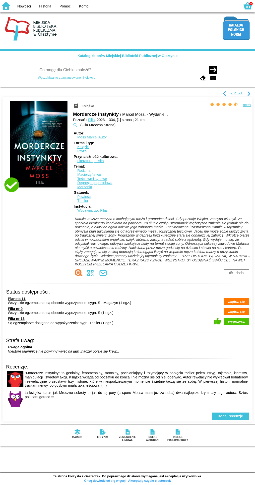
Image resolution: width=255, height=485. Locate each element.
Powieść (84, 197)
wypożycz (236, 321)
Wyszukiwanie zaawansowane (59, 77)
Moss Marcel (92, 137)
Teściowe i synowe (92, 179)
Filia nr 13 (16, 319)
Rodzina (83, 171)
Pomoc (65, 6)
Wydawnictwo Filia (92, 210)
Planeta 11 (17, 299)
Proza (82, 151)
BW (179, 5)
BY (199, 5)
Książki (83, 147)
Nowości (24, 6)
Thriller (82, 201)
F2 (230, 5)
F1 (219, 5)
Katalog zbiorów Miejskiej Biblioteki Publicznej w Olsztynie (127, 56)
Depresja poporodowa (94, 183)
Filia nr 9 (15, 309)
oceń (247, 105)
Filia (91, 120)
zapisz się (236, 301)
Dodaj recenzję (230, 416)
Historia (45, 6)
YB (188, 5)
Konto (83, 6)
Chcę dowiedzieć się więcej (105, 481)
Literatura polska (90, 161)
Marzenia (84, 187)
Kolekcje (89, 77)
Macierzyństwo (89, 175)
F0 (210, 5)
